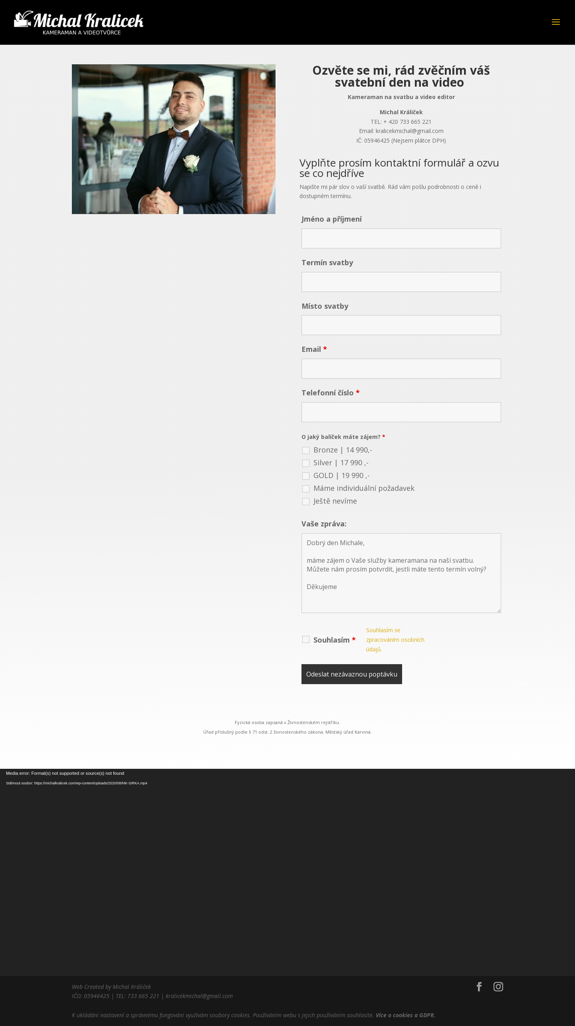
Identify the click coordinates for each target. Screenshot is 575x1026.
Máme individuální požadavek (356, 476)
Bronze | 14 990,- (337, 442)
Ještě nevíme (330, 488)
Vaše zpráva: (320, 508)
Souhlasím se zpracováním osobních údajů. (384, 613)
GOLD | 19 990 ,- (336, 465)
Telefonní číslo (326, 391)
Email (311, 352)
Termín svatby (323, 274)
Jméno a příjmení (327, 235)
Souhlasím (330, 612)
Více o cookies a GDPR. (406, 1015)
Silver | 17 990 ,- (335, 453)
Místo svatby (321, 313)
